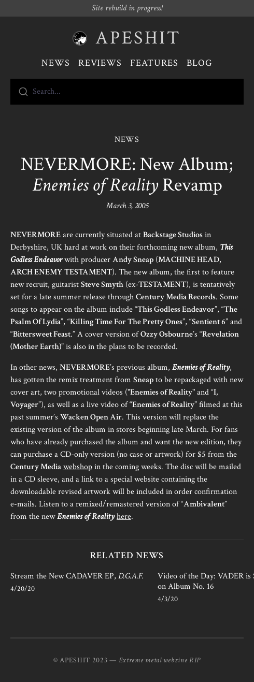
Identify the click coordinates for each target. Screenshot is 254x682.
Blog (200, 63)
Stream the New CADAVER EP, (77, 576)
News (55, 63)
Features (154, 63)
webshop (77, 466)
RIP (195, 660)
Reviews (100, 63)
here (124, 516)
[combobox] (127, 92)
